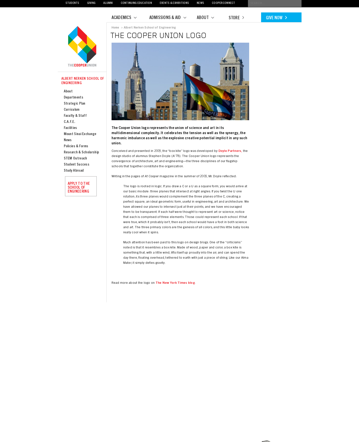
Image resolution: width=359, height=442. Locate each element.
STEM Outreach (75, 158)
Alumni (108, 3)
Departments (73, 97)
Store (236, 18)
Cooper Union (82, 46)
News (200, 3)
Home (115, 27)
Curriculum (72, 110)
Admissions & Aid (170, 18)
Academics (127, 18)
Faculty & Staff (75, 116)
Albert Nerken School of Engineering (82, 81)
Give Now (276, 18)
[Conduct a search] (275, 3)
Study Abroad (74, 171)
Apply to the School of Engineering (79, 188)
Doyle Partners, (229, 151)
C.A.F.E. (69, 122)
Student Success (77, 165)
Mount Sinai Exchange (80, 134)
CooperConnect (223, 3)
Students (72, 3)
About (208, 18)
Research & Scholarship (81, 152)
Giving (91, 3)
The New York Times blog (175, 283)
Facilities (70, 128)
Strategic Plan (74, 104)
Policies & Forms (76, 146)
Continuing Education (136, 3)
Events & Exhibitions (174, 3)
